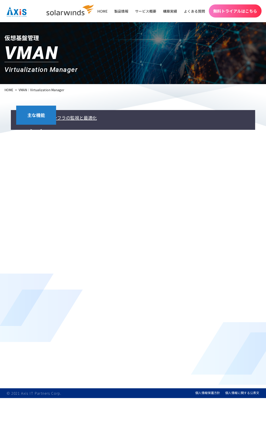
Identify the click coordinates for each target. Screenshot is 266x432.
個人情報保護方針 (207, 426)
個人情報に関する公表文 (242, 426)
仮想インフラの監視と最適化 (113, 125)
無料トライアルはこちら (235, 11)
